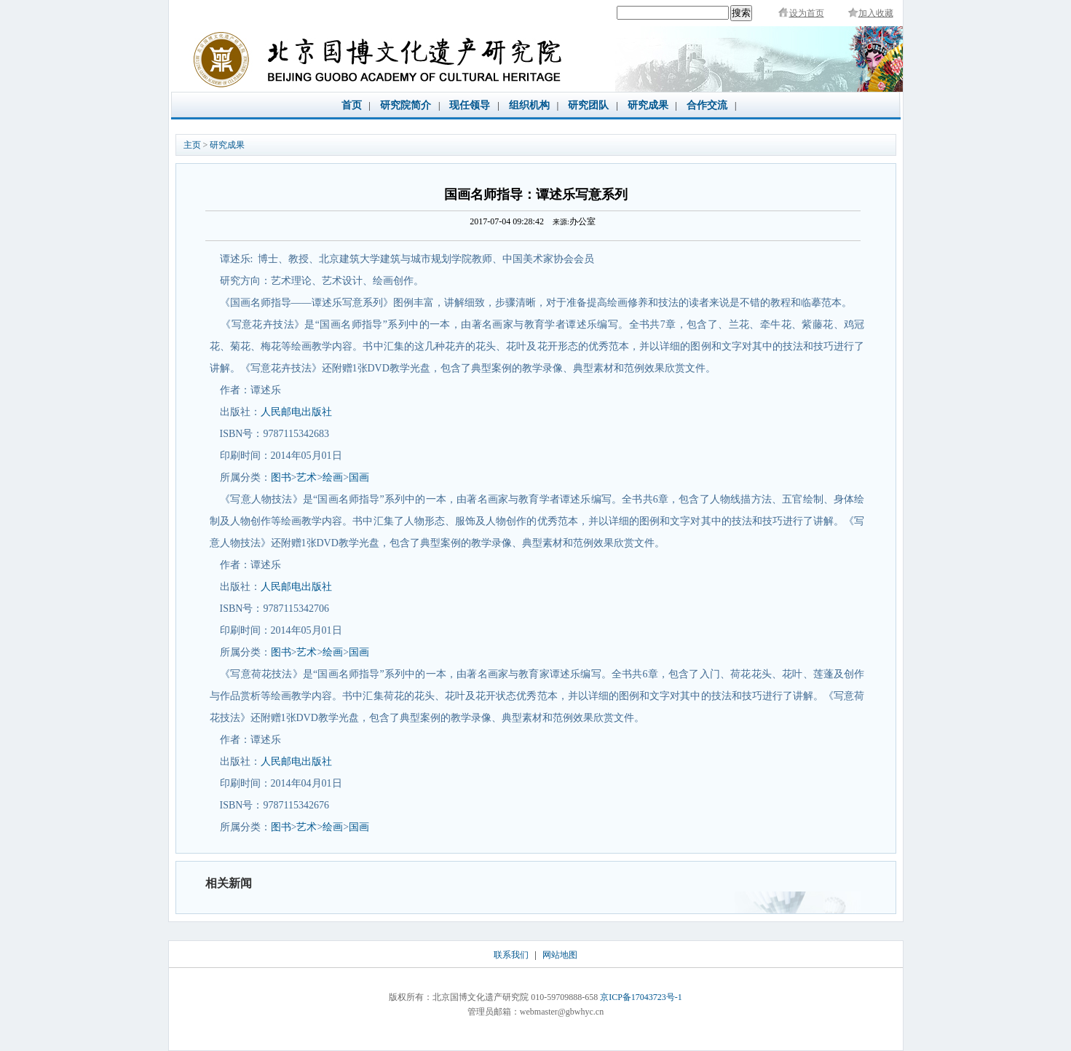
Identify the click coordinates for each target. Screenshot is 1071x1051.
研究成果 (227, 145)
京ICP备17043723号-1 (641, 997)
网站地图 (559, 955)
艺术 (306, 477)
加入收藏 (875, 13)
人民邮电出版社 (296, 411)
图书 (281, 477)
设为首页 (806, 13)
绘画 (333, 477)
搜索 (741, 12)
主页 (192, 145)
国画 (359, 477)
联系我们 (511, 955)
